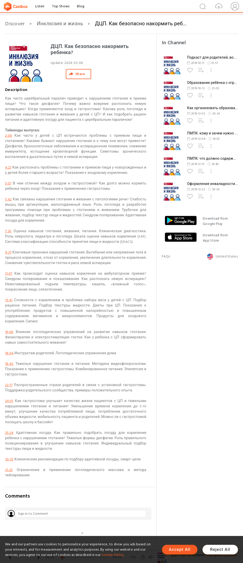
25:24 (9, 433)
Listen (40, 6)
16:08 (9, 332)
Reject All (220, 549)
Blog (80, 6)
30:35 (9, 459)
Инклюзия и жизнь (60, 24)
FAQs (166, 256)
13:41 (9, 300)
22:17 (9, 385)
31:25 (9, 470)
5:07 (8, 183)
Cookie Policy (113, 555)
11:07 (8, 273)
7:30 (8, 231)
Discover (15, 24)
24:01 (9, 401)
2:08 (8, 135)
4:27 (8, 167)
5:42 (8, 199)
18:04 (9, 353)
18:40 (9, 364)
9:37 (8, 252)
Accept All (179, 549)
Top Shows (61, 6)
